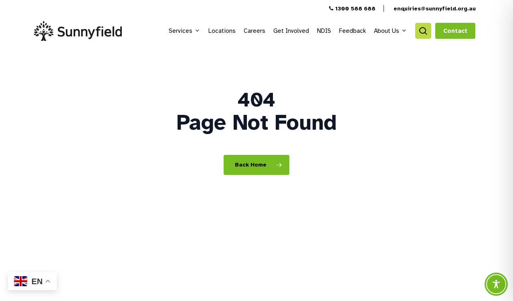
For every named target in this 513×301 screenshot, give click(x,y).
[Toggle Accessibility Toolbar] (496, 284)
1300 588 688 (352, 8)
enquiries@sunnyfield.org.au (434, 8)
